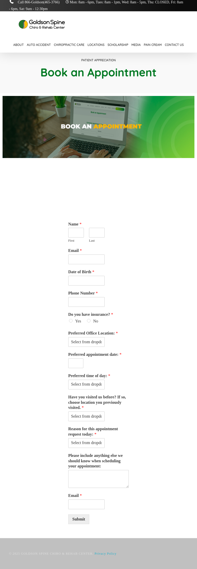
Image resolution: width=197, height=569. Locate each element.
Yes (78, 321)
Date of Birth (81, 272)
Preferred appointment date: (95, 354)
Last (92, 240)
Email (75, 250)
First (71, 240)
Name (75, 224)
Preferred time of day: (89, 376)
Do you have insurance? (90, 314)
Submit (78, 519)
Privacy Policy (106, 553)
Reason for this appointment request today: (93, 431)
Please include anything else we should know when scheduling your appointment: (95, 460)
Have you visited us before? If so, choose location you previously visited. (97, 402)
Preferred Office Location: (93, 333)
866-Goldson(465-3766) (42, 2)
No (95, 321)
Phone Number (83, 293)
